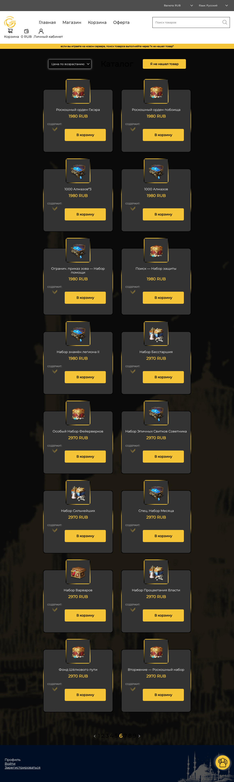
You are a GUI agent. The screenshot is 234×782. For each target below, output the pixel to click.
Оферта (121, 22)
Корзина (97, 22)
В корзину (85, 135)
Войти (10, 764)
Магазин (71, 22)
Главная (47, 22)
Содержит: (54, 124)
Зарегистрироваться (22, 767)
